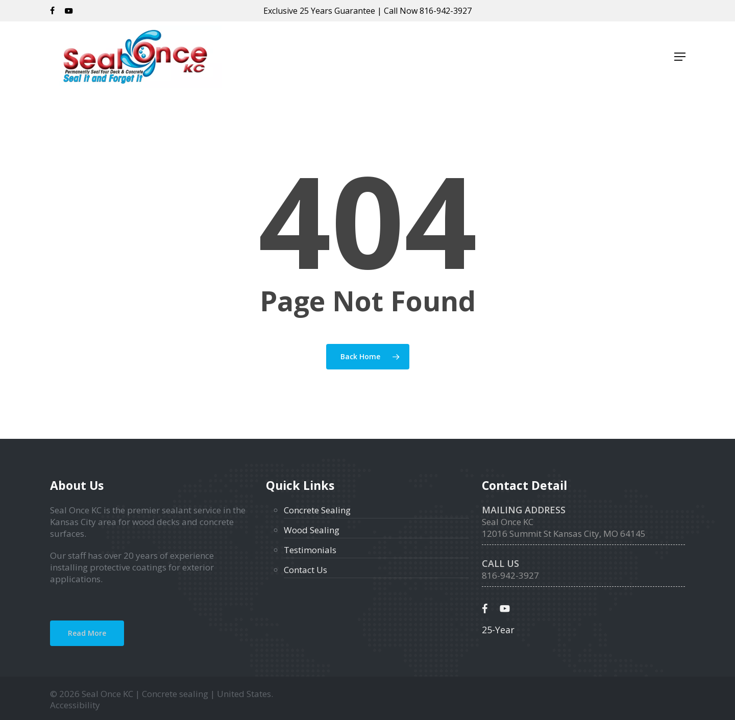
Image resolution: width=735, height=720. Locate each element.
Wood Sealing (311, 530)
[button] (679, 57)
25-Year (498, 630)
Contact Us (305, 570)
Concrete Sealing (317, 510)
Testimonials (310, 550)
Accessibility (75, 705)
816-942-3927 (446, 10)
